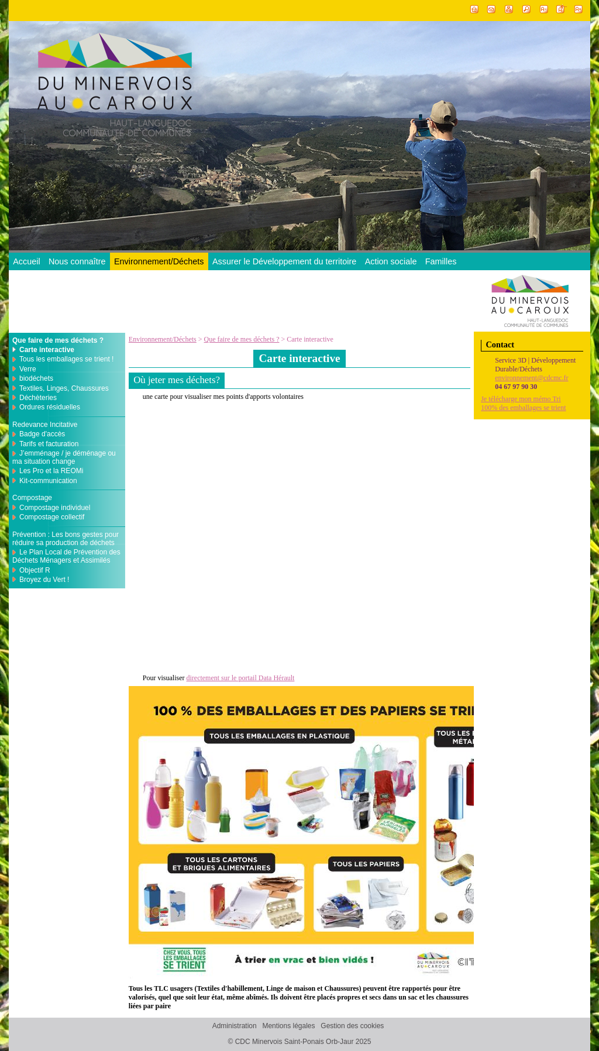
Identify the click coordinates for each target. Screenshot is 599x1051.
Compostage (32, 498)
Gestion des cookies (352, 1026)
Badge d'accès (42, 434)
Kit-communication (48, 481)
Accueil (26, 261)
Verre (27, 369)
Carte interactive (46, 350)
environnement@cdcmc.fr (531, 378)
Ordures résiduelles (49, 407)
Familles (441, 261)
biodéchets (36, 378)
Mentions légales (288, 1026)
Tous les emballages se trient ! (66, 359)
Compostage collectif (51, 517)
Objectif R (34, 570)
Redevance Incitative (44, 425)
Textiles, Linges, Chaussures (64, 388)
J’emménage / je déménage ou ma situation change (64, 457)
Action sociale (391, 261)
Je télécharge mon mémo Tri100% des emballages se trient (523, 403)
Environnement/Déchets (159, 261)
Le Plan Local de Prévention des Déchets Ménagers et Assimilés (66, 556)
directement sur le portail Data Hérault (240, 678)
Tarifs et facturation (48, 444)
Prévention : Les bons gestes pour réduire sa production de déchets (65, 538)
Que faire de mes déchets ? (242, 339)
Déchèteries (38, 398)
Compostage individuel (54, 508)
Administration (234, 1026)
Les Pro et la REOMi (51, 471)
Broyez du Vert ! (44, 580)
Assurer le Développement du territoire (284, 261)
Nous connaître (77, 261)
